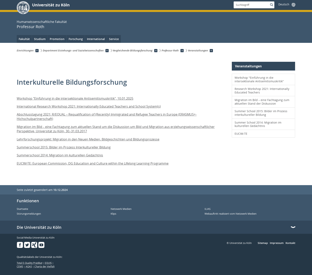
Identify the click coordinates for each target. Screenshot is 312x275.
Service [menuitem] (114, 39)
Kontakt (290, 243)
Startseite (22, 209)
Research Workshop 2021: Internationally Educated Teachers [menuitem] (262, 90)
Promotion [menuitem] (57, 39)
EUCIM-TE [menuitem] (241, 134)
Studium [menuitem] (40, 39)
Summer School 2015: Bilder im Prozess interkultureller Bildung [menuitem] (261, 113)
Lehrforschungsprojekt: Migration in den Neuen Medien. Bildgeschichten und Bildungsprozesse (88, 139)
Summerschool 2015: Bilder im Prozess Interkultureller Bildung (64, 147)
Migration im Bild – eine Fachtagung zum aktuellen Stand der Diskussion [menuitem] (262, 101)
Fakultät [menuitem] (24, 39)
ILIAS (208, 209)
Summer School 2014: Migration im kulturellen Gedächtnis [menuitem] (258, 124)
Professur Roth (30, 26)
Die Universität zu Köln (39, 227)
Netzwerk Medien (121, 209)
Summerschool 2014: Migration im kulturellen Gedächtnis (60, 155)
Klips (113, 213)
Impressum (277, 243)
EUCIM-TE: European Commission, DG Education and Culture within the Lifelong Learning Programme (93, 163)
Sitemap (263, 243)
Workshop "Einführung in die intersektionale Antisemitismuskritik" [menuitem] (259, 79)
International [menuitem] (96, 39)
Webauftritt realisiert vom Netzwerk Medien (230, 213)
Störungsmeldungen (29, 213)
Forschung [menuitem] (76, 39)
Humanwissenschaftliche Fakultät (42, 22)
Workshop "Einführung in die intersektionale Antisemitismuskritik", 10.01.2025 (75, 98)
